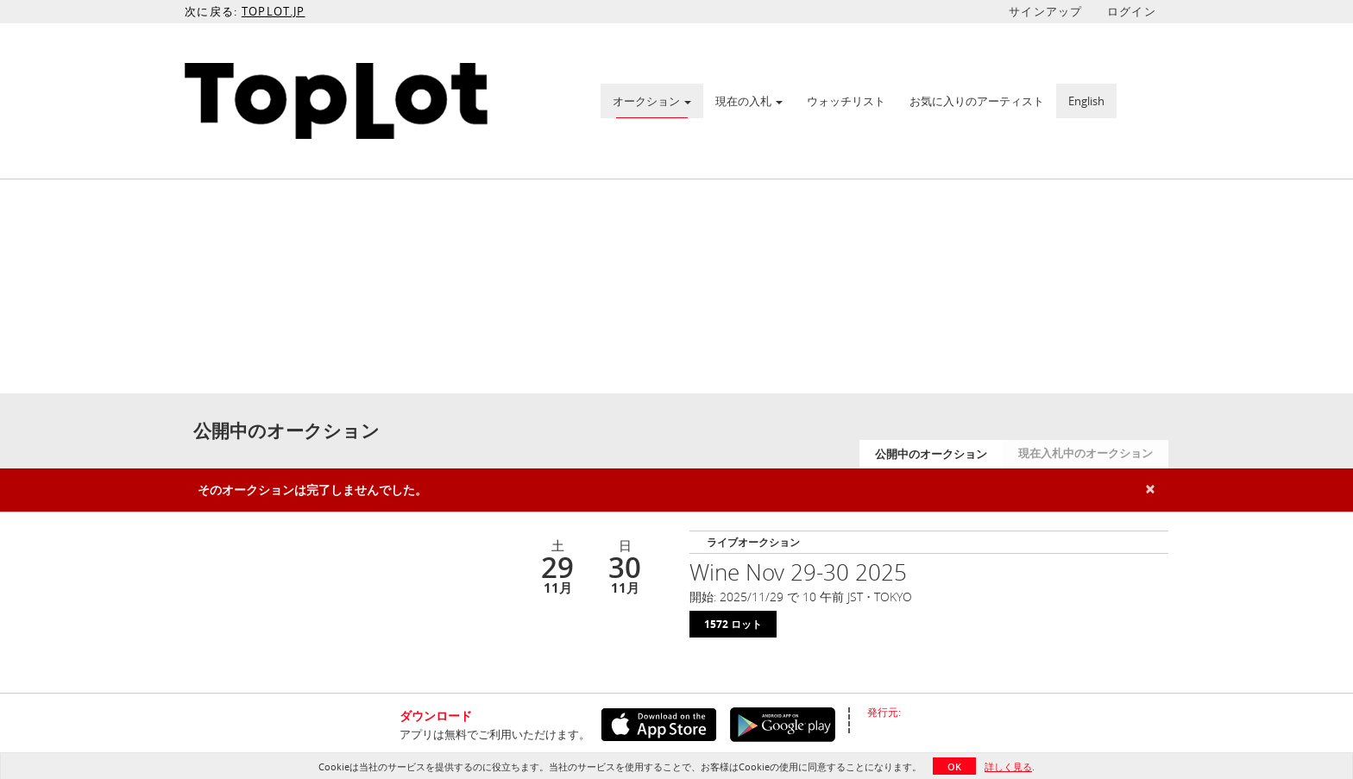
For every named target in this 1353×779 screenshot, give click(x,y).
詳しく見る (1008, 766)
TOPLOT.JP (273, 11)
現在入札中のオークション (1085, 453)
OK (954, 766)
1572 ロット (733, 624)
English (1086, 101)
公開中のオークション (931, 454)
